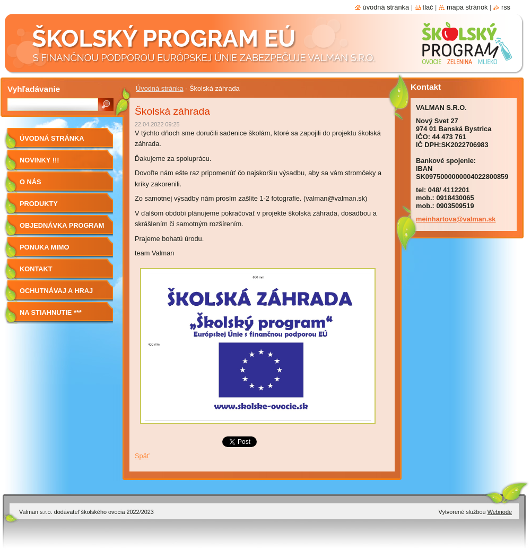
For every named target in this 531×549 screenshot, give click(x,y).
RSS (505, 7)
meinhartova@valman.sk (455, 219)
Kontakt (36, 269)
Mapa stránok (467, 7)
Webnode (500, 512)
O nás (30, 182)
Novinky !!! (39, 160)
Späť (142, 456)
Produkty (39, 204)
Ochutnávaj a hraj (56, 291)
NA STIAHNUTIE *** (51, 312)
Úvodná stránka (160, 88)
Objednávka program (62, 225)
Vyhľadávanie (33, 88)
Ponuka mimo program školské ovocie (55, 251)
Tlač (428, 7)
